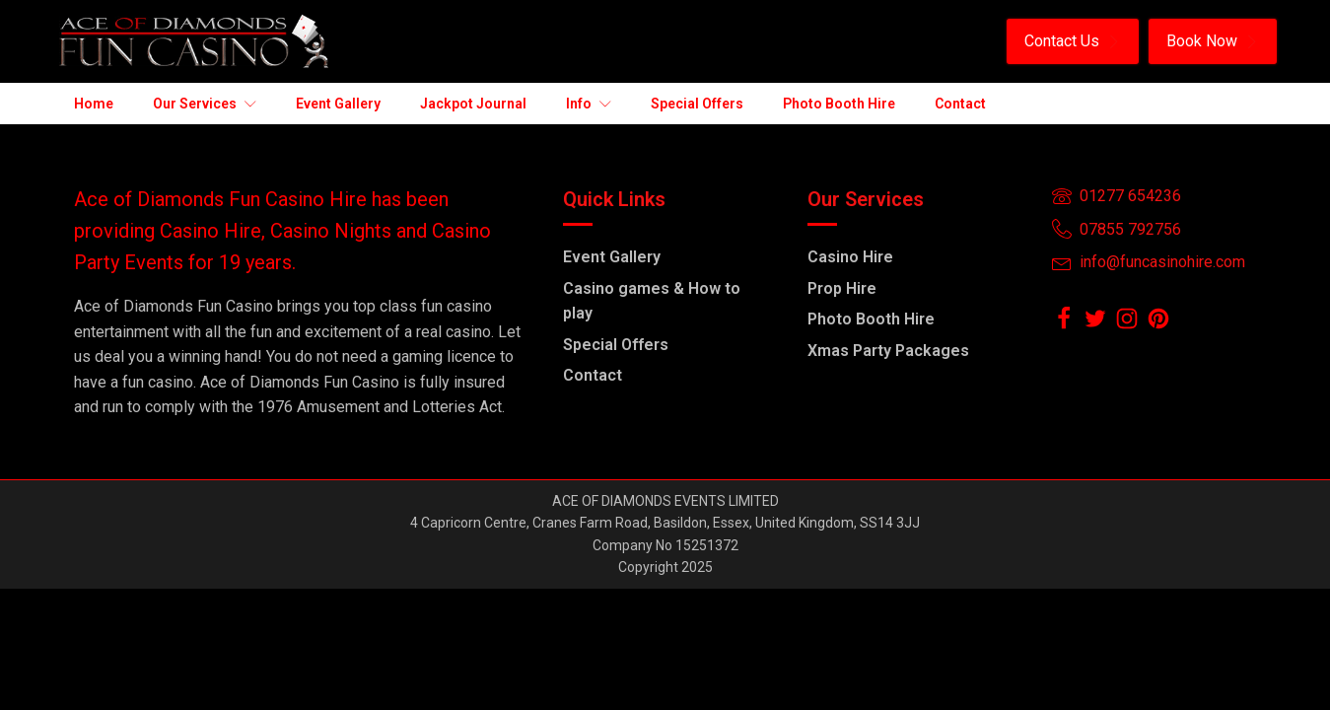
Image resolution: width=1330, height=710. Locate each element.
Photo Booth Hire (871, 319)
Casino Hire (850, 257)
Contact (592, 375)
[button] (1073, 41)
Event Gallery (612, 257)
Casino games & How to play (651, 301)
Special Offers (615, 344)
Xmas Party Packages (888, 350)
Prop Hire (841, 288)
